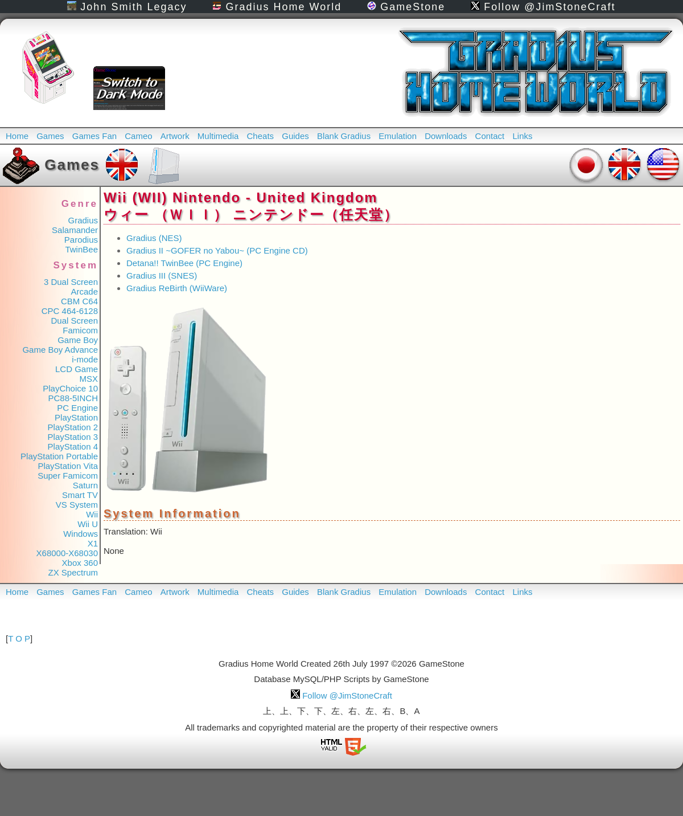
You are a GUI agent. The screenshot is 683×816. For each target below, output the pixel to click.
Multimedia (218, 136)
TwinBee (81, 249)
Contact (490, 136)
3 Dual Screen (71, 282)
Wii (92, 514)
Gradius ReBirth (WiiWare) (176, 288)
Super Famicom (68, 475)
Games (50, 136)
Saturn (85, 485)
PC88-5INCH (73, 398)
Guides (295, 136)
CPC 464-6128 (70, 311)
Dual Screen (74, 320)
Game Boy (77, 340)
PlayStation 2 (73, 427)
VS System (77, 504)
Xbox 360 (80, 563)
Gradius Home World (277, 7)
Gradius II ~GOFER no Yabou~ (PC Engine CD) (217, 250)
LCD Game (76, 369)
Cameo (138, 136)
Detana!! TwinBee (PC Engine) (184, 263)
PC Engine (77, 408)
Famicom (80, 330)
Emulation (397, 136)
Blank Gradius (344, 136)
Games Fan (94, 136)
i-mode (85, 359)
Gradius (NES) (154, 238)
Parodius (81, 239)
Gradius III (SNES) (161, 275)
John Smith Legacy (127, 7)
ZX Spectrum (73, 572)
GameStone (406, 7)
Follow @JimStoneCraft (543, 7)
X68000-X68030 (67, 553)
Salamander (75, 230)
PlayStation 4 (73, 446)
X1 (93, 543)
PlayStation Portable (59, 456)
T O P (19, 638)
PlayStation (76, 417)
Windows (80, 533)
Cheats (260, 136)
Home (17, 136)
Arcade (84, 291)
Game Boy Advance (60, 349)
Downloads (446, 136)
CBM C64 (79, 301)
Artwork (175, 136)
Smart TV (80, 495)
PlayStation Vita (68, 466)
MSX (88, 378)
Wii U (87, 524)
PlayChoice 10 (70, 388)
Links (522, 136)
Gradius (83, 220)
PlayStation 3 (73, 437)
